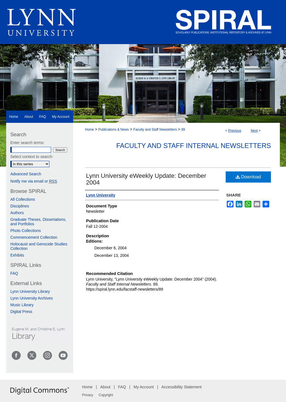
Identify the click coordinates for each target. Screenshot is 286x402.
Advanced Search (25, 174)
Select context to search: (31, 156)
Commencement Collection (33, 237)
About (105, 387)
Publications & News (113, 129)
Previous (234, 131)
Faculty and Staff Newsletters (155, 129)
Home (89, 129)
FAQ (14, 273)
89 (183, 129)
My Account (144, 387)
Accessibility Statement (181, 387)
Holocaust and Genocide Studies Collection (38, 246)
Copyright (106, 395)
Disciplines (19, 206)
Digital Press (21, 311)
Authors (17, 212)
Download (248, 176)
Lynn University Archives (31, 298)
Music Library (22, 305)
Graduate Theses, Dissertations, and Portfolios (38, 221)
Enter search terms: (27, 142)
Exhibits (17, 255)
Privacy (87, 395)
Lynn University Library (30, 291)
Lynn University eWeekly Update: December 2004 (146, 179)
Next (254, 131)
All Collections (22, 199)
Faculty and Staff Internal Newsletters (193, 145)
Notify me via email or (33, 181)
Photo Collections (25, 230)
